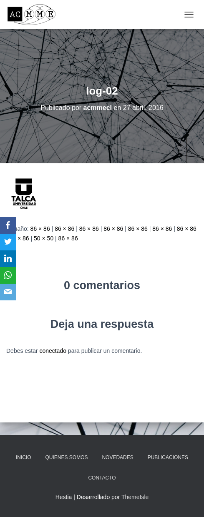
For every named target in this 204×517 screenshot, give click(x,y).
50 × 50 (43, 238)
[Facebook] (8, 225)
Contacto (102, 478)
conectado (52, 350)
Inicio (23, 457)
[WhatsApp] (8, 275)
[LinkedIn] (8, 258)
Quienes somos (66, 457)
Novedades (117, 457)
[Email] (8, 292)
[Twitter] (8, 242)
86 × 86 (40, 228)
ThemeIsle (135, 497)
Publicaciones (168, 457)
